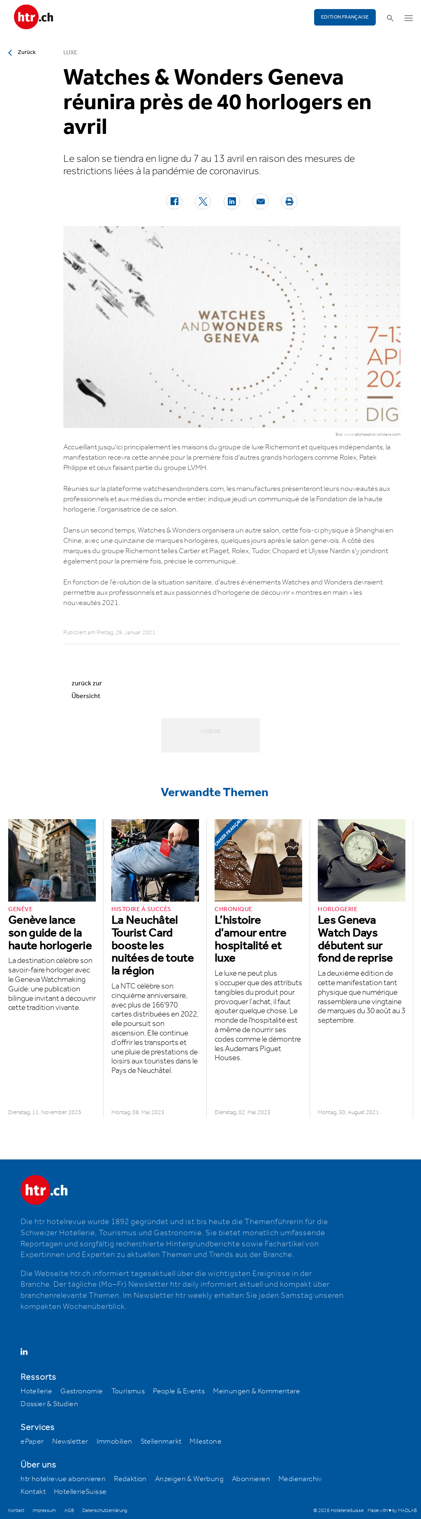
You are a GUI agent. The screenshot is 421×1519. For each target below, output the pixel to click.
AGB (69, 1510)
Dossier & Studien (49, 1404)
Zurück (27, 52)
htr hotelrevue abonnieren (63, 1479)
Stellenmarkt (161, 1441)
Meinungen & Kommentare (256, 1391)
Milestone (206, 1441)
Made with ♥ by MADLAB (392, 1510)
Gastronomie (81, 1391)
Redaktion (130, 1479)
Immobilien (114, 1441)
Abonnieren (251, 1479)
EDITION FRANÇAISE (345, 17)
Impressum (44, 1510)
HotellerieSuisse (80, 1492)
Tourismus (128, 1391)
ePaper (32, 1441)
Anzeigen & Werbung (189, 1479)
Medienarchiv (300, 1479)
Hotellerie (36, 1391)
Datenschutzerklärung (104, 1510)
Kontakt (33, 1492)
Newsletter (70, 1441)
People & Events (179, 1391)
